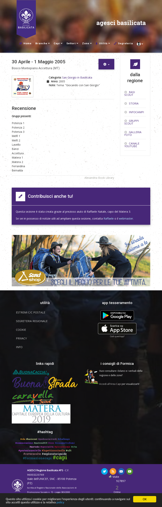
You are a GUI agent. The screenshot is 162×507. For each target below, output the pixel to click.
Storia (134, 103)
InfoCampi (136, 112)
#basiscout (31, 439)
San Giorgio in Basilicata (77, 77)
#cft (68, 450)
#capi (60, 457)
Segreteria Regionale (32, 321)
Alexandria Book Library (99, 178)
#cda (22, 439)
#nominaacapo (21, 447)
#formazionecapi (37, 458)
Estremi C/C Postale (30, 312)
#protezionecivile (29, 450)
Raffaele (109, 218)
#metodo (34, 446)
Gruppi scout (131, 122)
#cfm (74, 446)
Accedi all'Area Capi (110, 383)
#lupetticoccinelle (53, 450)
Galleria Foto (132, 133)
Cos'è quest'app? (117, 336)
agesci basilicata (121, 23)
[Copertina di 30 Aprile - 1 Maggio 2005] (23, 86)
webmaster (126, 218)
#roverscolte (32, 454)
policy (60, 503)
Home (27, 43)
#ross (51, 443)
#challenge (64, 439)
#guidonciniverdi (47, 439)
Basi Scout (129, 93)
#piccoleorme (62, 446)
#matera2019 (40, 443)
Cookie (21, 330)
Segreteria (125, 43)
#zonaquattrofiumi (65, 443)
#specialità (46, 446)
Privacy (21, 338)
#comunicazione (24, 443)
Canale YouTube (131, 145)
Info (19, 347)
